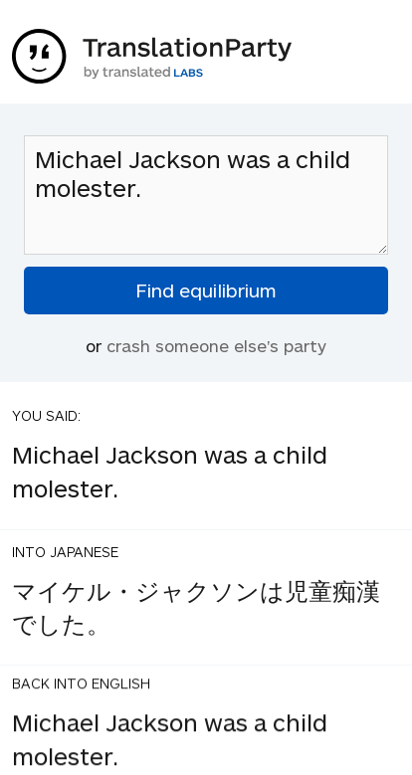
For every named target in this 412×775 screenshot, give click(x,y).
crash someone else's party (216, 345)
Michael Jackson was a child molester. (206, 195)
